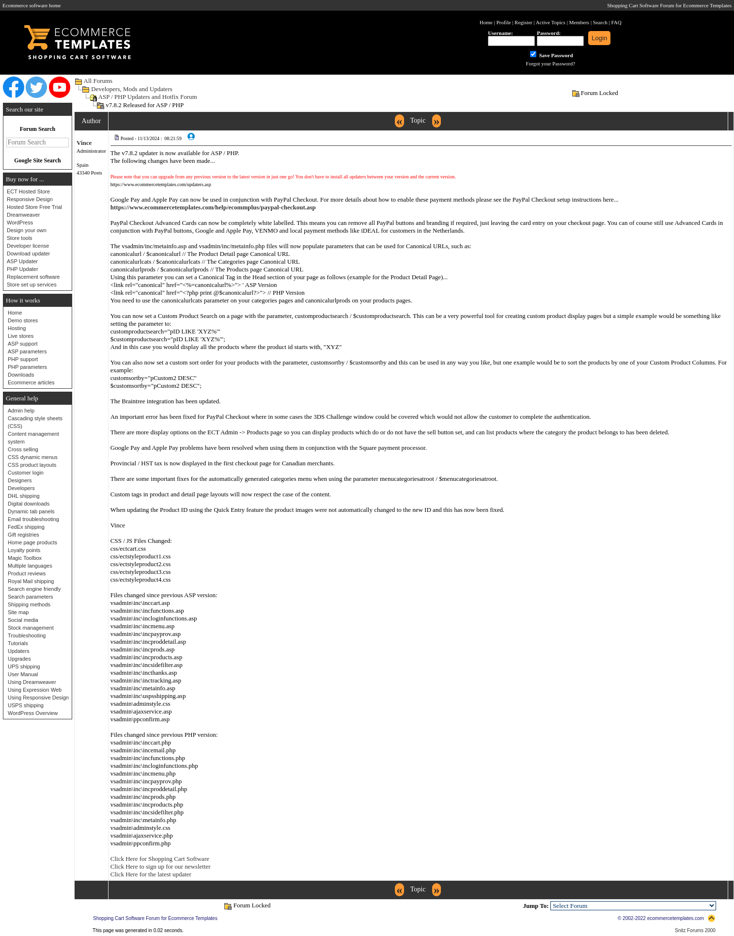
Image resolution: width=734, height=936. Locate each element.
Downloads (21, 375)
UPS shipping (24, 666)
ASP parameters (27, 351)
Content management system (33, 437)
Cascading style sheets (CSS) (35, 422)
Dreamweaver (23, 215)
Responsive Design (30, 199)
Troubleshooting (27, 635)
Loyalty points (24, 550)
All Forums (98, 80)
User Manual (23, 674)
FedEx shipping (26, 527)
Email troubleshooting (33, 519)
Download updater (28, 253)
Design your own (27, 230)
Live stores (20, 336)
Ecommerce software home (31, 5)
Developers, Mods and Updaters (131, 89)
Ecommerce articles (31, 382)
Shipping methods (29, 604)
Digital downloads (28, 504)
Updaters (19, 651)
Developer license (28, 246)
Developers (21, 488)
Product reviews (27, 573)
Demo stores (23, 320)
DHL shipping (24, 496)
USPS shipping (26, 705)
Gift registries (23, 535)
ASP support (23, 344)
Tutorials (18, 643)
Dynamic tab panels (31, 511)
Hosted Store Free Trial (34, 207)
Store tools (19, 238)
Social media (23, 620)
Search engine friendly (34, 589)
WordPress (20, 222)
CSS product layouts (32, 465)
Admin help (21, 410)
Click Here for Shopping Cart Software (159, 858)
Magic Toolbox (25, 558)
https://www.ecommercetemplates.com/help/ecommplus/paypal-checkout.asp (213, 207)
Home (15, 313)
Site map (18, 612)
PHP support (23, 359)
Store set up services (32, 284)
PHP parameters (27, 367)
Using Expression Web (35, 690)
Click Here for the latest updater (150, 874)
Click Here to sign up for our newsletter (160, 866)
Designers (20, 480)
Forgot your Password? (550, 63)
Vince (84, 142)
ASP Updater (22, 261)
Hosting (17, 328)
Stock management (31, 628)
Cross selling (23, 449)
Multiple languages (30, 566)
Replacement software (33, 277)
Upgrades (19, 659)
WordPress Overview (33, 713)
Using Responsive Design (38, 697)
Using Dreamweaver (32, 682)
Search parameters (30, 597)
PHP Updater (22, 269)
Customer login (26, 473)
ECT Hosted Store (28, 191)
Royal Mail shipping (31, 581)
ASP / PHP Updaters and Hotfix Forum (147, 96)
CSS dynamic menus (33, 457)
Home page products (32, 542)
